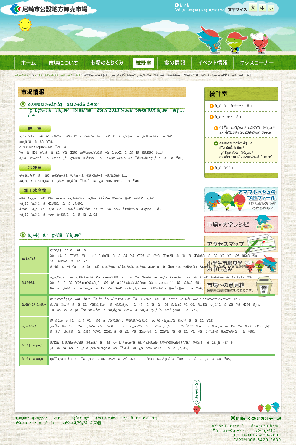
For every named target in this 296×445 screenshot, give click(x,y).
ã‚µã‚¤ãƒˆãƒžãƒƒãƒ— (33, 418)
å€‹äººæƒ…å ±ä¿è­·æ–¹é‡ (135, 418)
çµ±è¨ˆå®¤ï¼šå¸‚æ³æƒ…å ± (57, 75)
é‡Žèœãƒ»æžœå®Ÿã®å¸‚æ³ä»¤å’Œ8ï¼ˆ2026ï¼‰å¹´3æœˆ (248, 130)
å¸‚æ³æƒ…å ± (228, 117)
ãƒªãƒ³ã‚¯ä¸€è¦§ (87, 422)
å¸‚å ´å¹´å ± (224, 168)
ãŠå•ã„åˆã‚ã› (44, 423)
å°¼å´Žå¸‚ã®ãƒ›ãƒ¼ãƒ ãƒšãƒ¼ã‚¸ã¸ (204, 7)
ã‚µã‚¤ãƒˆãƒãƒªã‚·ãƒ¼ (81, 418)
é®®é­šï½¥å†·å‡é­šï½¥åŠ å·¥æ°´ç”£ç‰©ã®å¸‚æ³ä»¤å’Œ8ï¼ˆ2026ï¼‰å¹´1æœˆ (245, 150)
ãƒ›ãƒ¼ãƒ (23, 75)
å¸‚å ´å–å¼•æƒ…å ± (233, 106)
